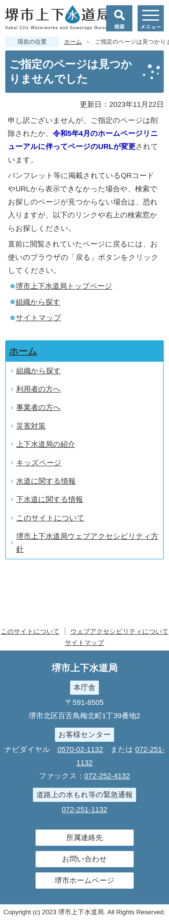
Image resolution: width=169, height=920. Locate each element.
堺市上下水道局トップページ (64, 286)
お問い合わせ (84, 859)
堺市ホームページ (84, 880)
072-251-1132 (84, 810)
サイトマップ (38, 318)
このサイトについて (30, 631)
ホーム (73, 41)
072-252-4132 (107, 776)
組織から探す (38, 302)
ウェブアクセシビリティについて (119, 631)
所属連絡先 (84, 837)
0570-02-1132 (80, 749)
